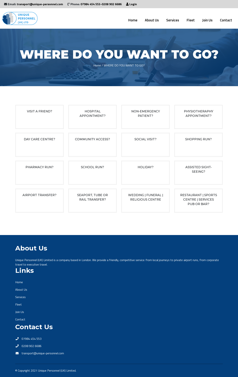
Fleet (190, 20)
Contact (226, 20)
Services (172, 20)
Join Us (207, 20)
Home (132, 20)
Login (131, 4)
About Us (152, 20)
